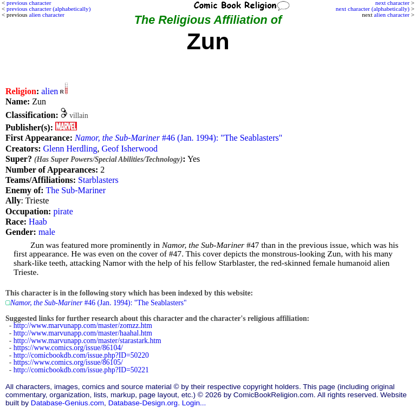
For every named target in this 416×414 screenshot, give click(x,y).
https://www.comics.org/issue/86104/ (68, 348)
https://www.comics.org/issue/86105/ (68, 362)
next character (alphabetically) (373, 8)
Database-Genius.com (67, 403)
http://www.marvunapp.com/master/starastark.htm (87, 341)
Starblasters (98, 180)
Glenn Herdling (70, 148)
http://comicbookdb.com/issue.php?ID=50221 (81, 370)
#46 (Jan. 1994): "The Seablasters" (178, 137)
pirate (63, 211)
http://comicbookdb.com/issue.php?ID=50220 (81, 355)
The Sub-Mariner (76, 190)
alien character (392, 14)
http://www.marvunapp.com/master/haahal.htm (83, 333)
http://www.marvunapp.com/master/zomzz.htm (83, 325)
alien (49, 91)
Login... (194, 403)
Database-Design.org (143, 403)
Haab (38, 221)
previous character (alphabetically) (48, 8)
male (46, 231)
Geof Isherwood (129, 148)
